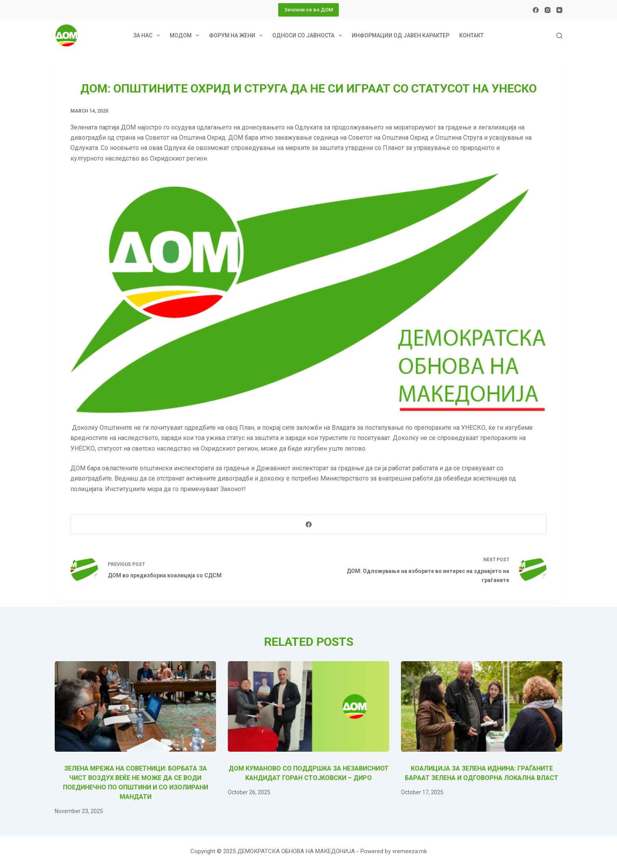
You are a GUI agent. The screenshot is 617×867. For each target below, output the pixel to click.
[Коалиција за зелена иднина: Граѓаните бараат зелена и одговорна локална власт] (481, 706)
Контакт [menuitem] (471, 35)
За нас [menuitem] (148, 35)
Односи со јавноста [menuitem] (308, 35)
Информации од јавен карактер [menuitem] (400, 35)
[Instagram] (547, 10)
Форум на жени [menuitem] (237, 35)
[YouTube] (559, 10)
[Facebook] (536, 10)
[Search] (559, 36)
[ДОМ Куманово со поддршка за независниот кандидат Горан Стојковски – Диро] (308, 706)
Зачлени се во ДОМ (308, 10)
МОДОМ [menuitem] (186, 35)
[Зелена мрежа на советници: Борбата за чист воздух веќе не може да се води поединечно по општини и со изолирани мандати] (135, 706)
